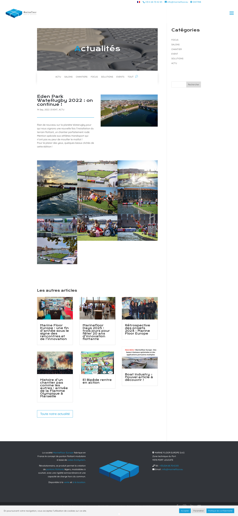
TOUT (131, 77)
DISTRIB (197, 2)
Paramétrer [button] (198, 510)
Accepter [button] (185, 510)
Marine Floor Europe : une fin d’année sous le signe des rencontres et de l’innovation (54, 332)
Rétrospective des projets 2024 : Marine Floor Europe (137, 329)
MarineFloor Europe (63, 452)
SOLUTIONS (107, 77)
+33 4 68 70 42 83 (153, 2)
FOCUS (94, 77)
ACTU (58, 77)
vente (67, 482)
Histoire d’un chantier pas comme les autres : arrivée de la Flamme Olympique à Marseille (54, 388)
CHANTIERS (81, 77)
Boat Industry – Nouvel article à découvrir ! (139, 377)
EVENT (54, 109)
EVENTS (120, 77)
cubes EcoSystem (76, 460)
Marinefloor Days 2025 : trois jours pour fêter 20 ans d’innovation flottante (96, 332)
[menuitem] (138, 2)
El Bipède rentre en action (97, 381)
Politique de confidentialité (220, 510)
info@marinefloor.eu (172, 469)
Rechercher (193, 84)
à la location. (79, 482)
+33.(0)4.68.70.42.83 (169, 465)
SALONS (68, 77)
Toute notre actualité (55, 414)
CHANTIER (176, 49)
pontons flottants (55, 469)
